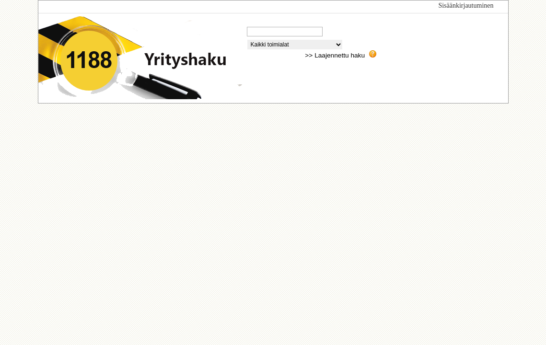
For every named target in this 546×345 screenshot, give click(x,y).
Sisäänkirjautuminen (465, 5)
